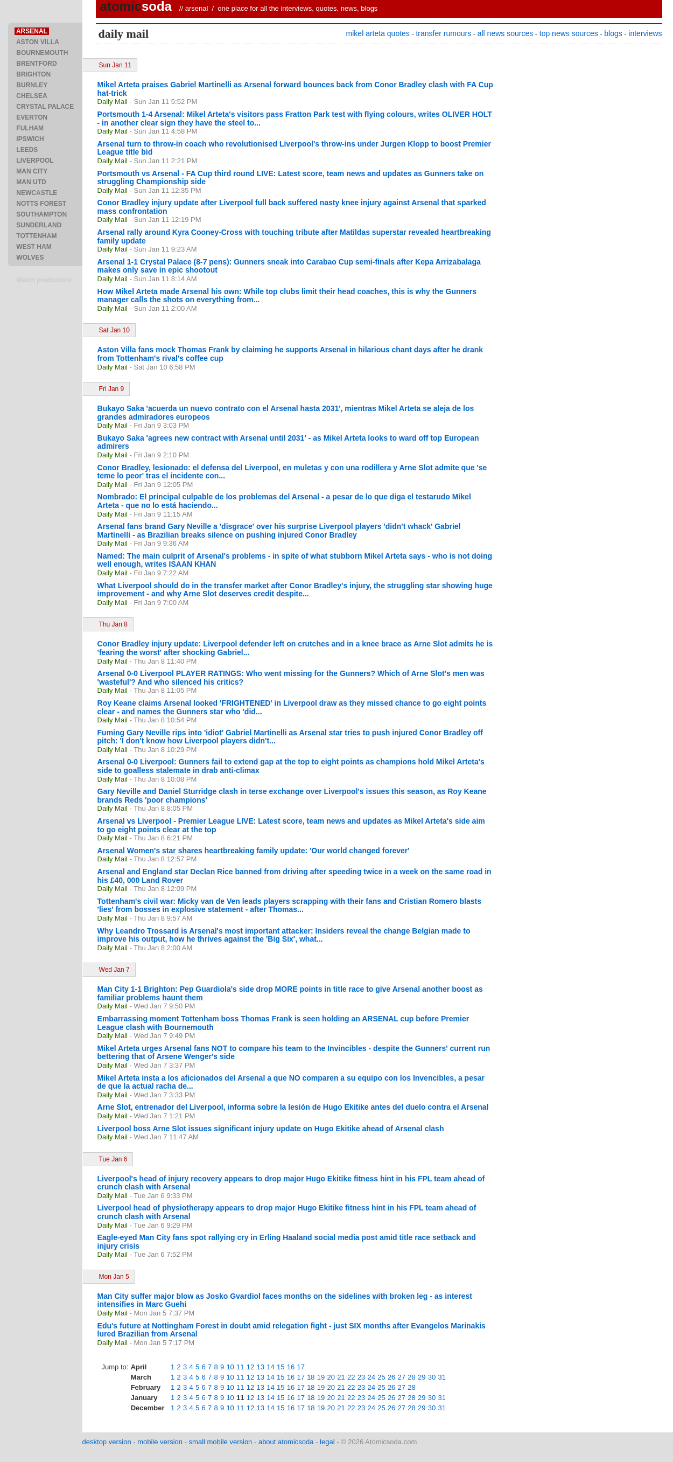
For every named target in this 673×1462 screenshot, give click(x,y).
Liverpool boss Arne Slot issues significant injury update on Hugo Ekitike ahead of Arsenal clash (270, 1128)
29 (421, 1377)
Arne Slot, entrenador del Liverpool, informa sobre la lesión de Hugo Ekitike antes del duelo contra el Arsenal (293, 1107)
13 (260, 1367)
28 (411, 1377)
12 (250, 1367)
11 (240, 1367)
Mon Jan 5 (114, 1276)
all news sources (506, 33)
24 (371, 1377)
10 (230, 1367)
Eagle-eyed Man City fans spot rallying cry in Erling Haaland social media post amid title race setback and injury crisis (286, 1241)
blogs (613, 33)
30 (432, 1377)
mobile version (160, 1442)
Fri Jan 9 (111, 389)
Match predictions (44, 280)
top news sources (568, 33)
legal (327, 1442)
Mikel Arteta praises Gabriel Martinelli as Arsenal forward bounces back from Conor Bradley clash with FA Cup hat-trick (295, 89)
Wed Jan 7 (114, 969)
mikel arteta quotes (378, 33)
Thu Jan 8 (113, 624)
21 (341, 1377)
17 (300, 1367)
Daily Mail (112, 102)
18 (310, 1377)
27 (401, 1377)
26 (391, 1377)
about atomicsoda (286, 1442)
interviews (645, 33)
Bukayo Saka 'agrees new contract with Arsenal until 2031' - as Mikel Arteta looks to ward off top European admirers (288, 442)
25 (381, 1377)
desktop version (106, 1442)
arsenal (196, 8)
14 (270, 1367)
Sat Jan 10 (114, 330)
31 (441, 1377)
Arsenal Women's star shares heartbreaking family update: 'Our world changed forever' (253, 850)
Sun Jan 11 (115, 65)
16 (291, 1367)
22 (351, 1377)
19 (321, 1377)
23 (361, 1377)
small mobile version (221, 1442)
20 (331, 1377)
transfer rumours (443, 33)
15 (280, 1367)
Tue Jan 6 (113, 1159)
